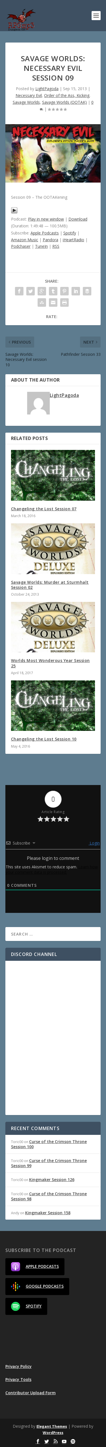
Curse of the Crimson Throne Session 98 (49, 1196)
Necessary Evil (29, 95)
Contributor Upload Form (30, 1392)
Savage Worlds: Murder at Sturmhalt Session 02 (50, 584)
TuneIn (41, 246)
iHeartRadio (73, 239)
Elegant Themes (51, 1426)
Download (77, 219)
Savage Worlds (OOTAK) (64, 102)
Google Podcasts (37, 1286)
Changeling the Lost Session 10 (44, 739)
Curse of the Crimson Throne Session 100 (49, 1144)
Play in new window (46, 219)
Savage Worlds (26, 102)
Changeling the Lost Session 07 (44, 508)
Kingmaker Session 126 (51, 1179)
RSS (55, 246)
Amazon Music (24, 239)
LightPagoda (47, 88)
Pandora (50, 239)
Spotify (69, 233)
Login (94, 843)
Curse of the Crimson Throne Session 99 (49, 1163)
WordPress (53, 1432)
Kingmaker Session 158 (47, 1212)
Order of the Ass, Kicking (66, 95)
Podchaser (21, 246)
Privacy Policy (18, 1366)
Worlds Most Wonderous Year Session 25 (50, 663)
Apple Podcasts (45, 233)
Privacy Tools (18, 1379)
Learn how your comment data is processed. (52, 869)
